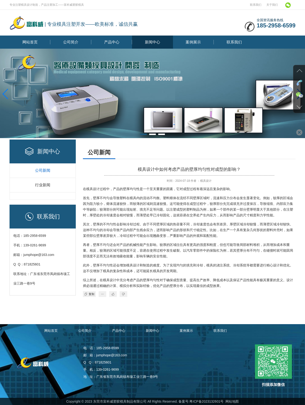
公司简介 (70, 42)
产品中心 (111, 42)
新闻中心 (152, 42)
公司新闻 (42, 170)
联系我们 (255, 4)
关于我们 (272, 4)
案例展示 (193, 42)
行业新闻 (42, 185)
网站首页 (30, 42)
